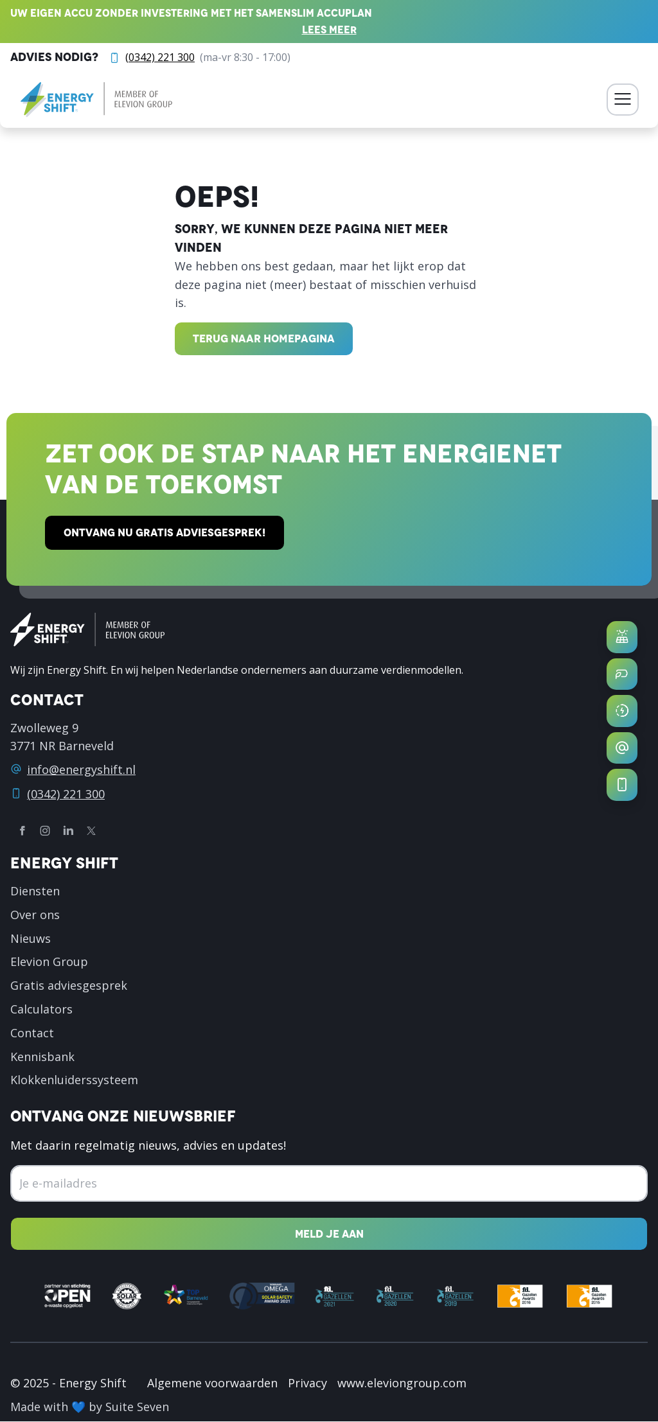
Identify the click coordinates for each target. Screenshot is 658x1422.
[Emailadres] (329, 1183)
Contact (32, 1032)
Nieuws (30, 938)
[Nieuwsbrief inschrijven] (329, 1234)
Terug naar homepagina (264, 338)
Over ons (35, 914)
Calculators (41, 1009)
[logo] (96, 100)
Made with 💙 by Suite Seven (89, 1407)
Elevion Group (49, 962)
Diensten (35, 891)
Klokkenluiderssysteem (74, 1080)
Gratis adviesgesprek (68, 986)
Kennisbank (42, 1056)
